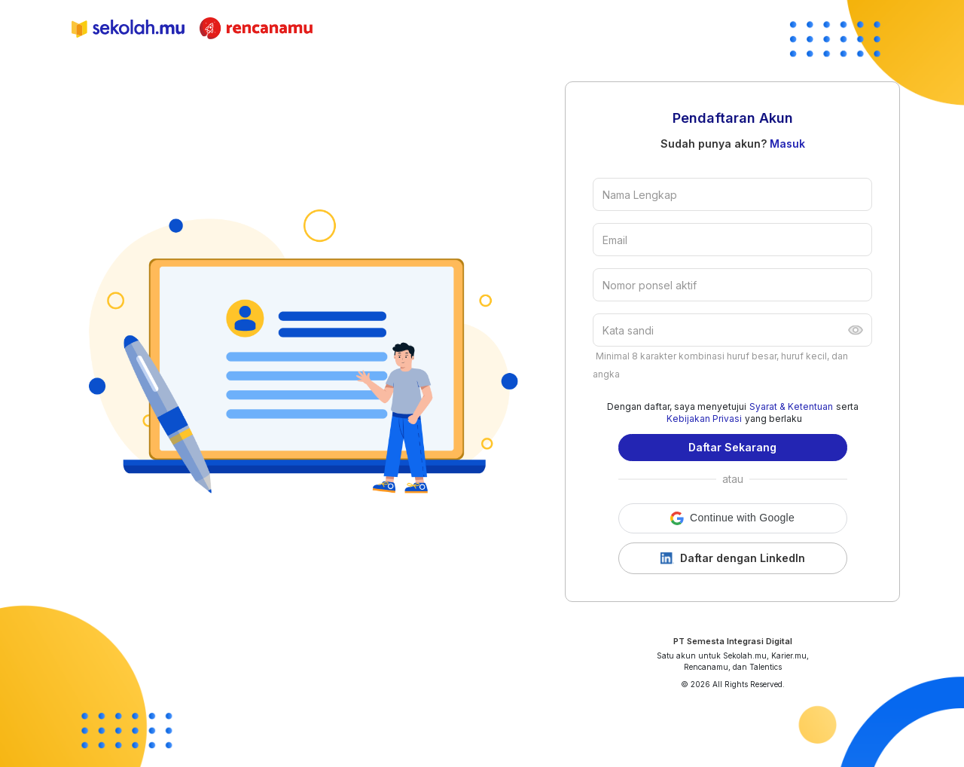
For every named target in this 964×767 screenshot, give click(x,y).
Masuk (787, 143)
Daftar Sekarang (732, 447)
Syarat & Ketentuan (791, 406)
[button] (732, 518)
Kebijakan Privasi (704, 418)
